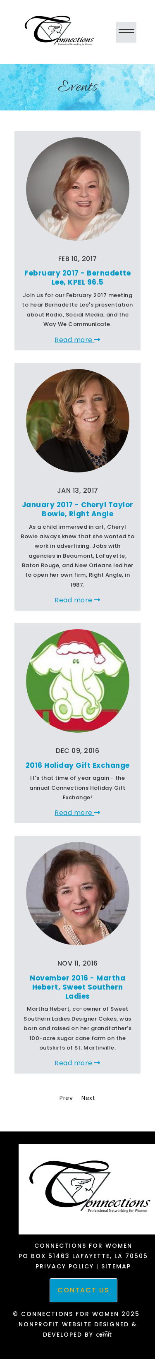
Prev (66, 1098)
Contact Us (83, 1290)
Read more (77, 340)
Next (88, 1098)
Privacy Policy (65, 1266)
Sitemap (116, 1266)
